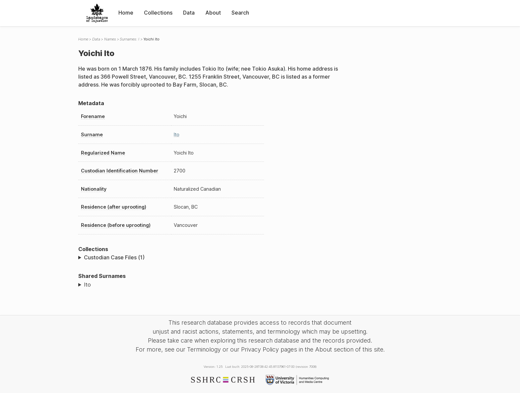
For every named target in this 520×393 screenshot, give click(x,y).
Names (110, 39)
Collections (158, 12)
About (213, 12)
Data (189, 12)
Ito (176, 134)
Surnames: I (129, 39)
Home (125, 12)
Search (240, 12)
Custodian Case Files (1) (114, 257)
